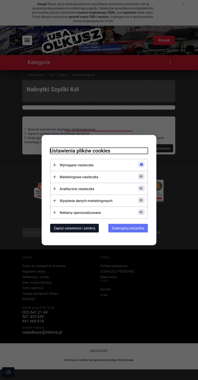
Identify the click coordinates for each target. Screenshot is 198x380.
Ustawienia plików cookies (80, 151)
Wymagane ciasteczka (77, 165)
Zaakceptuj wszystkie (128, 228)
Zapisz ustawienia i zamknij (74, 228)
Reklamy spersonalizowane (80, 212)
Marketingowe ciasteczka (79, 177)
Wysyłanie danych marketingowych (86, 201)
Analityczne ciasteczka (77, 189)
